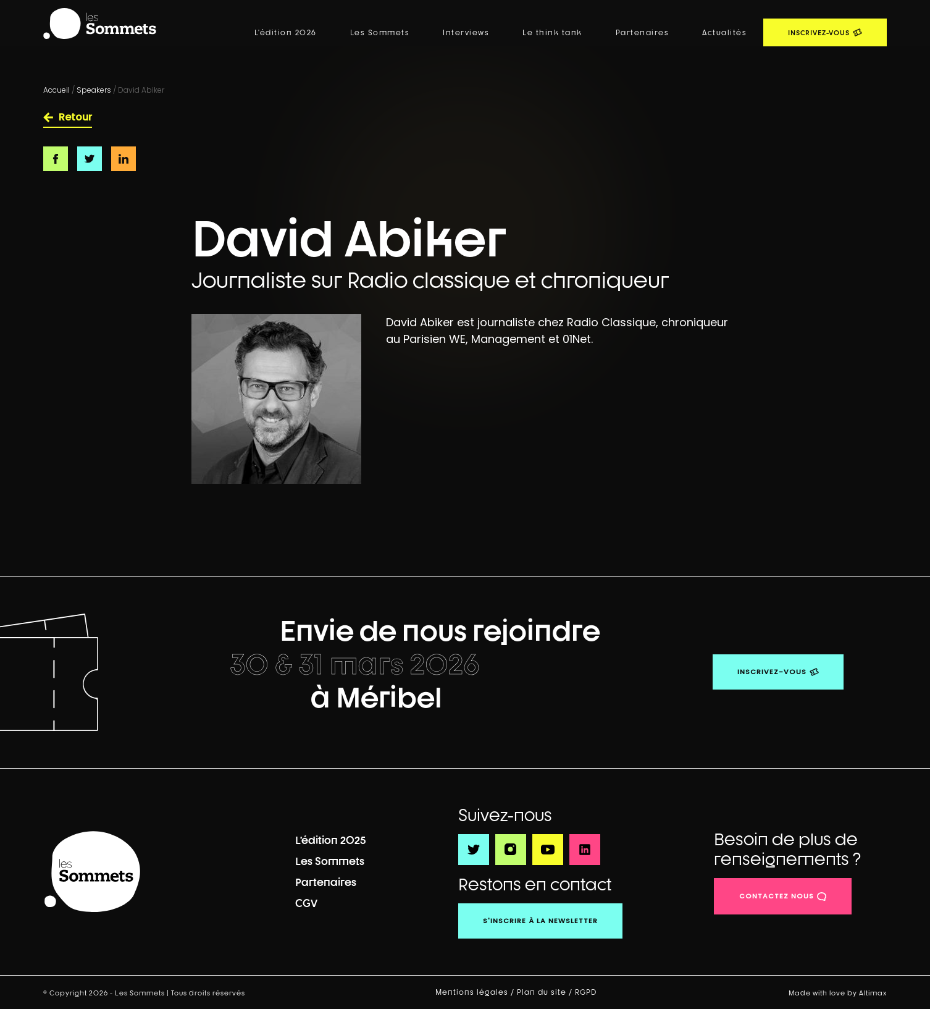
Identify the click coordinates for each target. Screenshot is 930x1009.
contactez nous (776, 896)
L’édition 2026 (285, 32)
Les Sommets (380, 32)
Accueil (56, 90)
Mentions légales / (476, 992)
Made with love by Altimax (838, 993)
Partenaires (642, 32)
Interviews (466, 32)
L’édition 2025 (330, 840)
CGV (306, 903)
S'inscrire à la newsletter (540, 921)
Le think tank (552, 32)
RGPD (587, 992)
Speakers (94, 90)
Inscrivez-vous (771, 672)
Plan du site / (546, 992)
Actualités (724, 32)
